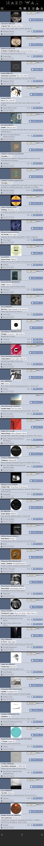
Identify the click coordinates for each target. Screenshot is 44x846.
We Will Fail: (5, 234)
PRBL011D (9, 73)
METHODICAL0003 (15, 561)
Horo (2, 381)
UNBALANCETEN (13, 714)
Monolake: (4, 156)
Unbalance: (4, 460)
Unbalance (4, 458)
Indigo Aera (5, 664)
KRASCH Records (6, 536)
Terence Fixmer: (6, 433)
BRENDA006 (16, 282)
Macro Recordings (7, 356)
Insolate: (4, 691)
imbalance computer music (9, 154)
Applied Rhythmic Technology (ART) (12, 739)
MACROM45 (17, 356)
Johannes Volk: (5, 26)
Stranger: (4, 334)
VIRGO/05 (8, 639)
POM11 (8, 98)
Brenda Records (6, 282)
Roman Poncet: (6, 259)
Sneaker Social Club (7, 815)
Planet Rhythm (5, 586)
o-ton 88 (11, 431)
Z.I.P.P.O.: (4, 642)
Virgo (3, 639)
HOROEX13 (8, 381)
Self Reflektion (5, 331)
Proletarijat (4, 689)
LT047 (15, 207)
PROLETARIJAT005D (15, 689)
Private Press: (5, 666)
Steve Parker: (5, 588)
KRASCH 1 (16, 536)
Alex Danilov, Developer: (9, 766)
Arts (2, 257)
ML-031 (20, 180)
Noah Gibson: (5, 538)
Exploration (4, 23)
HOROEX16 (8, 790)
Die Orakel (4, 125)
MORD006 (8, 307)
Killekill (3, 48)
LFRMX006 (10, 764)
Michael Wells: (5, 487)
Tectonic (3, 611)
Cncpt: (3, 284)
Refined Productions (7, 232)
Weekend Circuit (6, 484)
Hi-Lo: (3, 100)
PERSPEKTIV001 (16, 331)
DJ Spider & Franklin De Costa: (10, 51)
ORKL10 (10, 125)
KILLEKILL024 (10, 48)
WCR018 (14, 484)
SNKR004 (17, 815)
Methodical (4, 561)
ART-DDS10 (28, 739)
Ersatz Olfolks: (5, 513)
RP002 (16, 232)
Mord (3, 307)
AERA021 (12, 664)
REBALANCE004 (13, 458)
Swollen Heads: (6, 408)
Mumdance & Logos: (7, 613)
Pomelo (3, 98)
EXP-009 (12, 23)
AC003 (6, 257)
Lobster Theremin (6, 207)
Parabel (3, 73)
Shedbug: (4, 209)
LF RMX (3, 764)
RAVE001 (7, 511)
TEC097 (9, 611)
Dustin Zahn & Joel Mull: (8, 76)
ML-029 (20, 154)
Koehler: (3, 127)
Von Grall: (4, 793)
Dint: (2, 383)
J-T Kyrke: (4, 741)
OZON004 (16, 406)
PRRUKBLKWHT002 (17, 586)
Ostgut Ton (4, 431)
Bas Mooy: (4, 309)
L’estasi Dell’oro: (6, 359)
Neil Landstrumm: (6, 818)
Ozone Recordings (7, 406)
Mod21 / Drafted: (6, 563)
